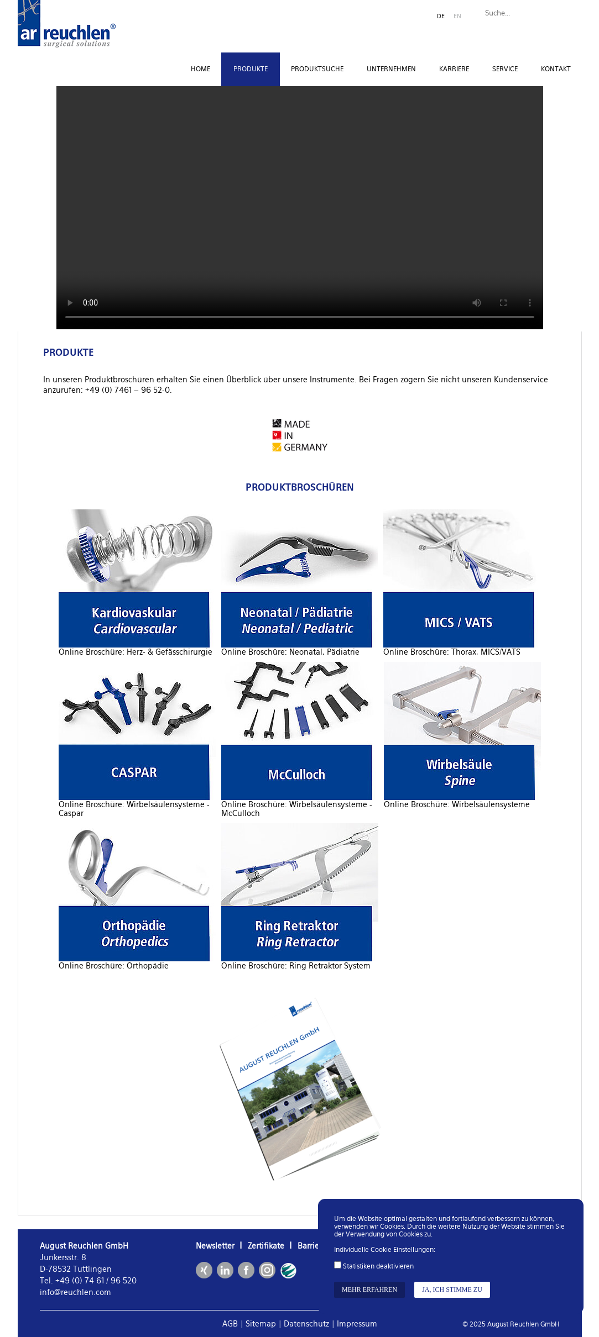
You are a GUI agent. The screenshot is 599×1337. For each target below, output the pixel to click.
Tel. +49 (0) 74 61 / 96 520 (88, 1280)
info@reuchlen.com (75, 1292)
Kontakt (556, 69)
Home (200, 69)
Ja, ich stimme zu (452, 1289)
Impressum (357, 1323)
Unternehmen (391, 69)
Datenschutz (306, 1323)
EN (457, 16)
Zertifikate (266, 1245)
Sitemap (261, 1323)
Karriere (454, 69)
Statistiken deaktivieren (378, 1266)
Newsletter (215, 1245)
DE (441, 16)
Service (505, 69)
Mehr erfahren (369, 1289)
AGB (230, 1323)
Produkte (250, 69)
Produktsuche (317, 69)
